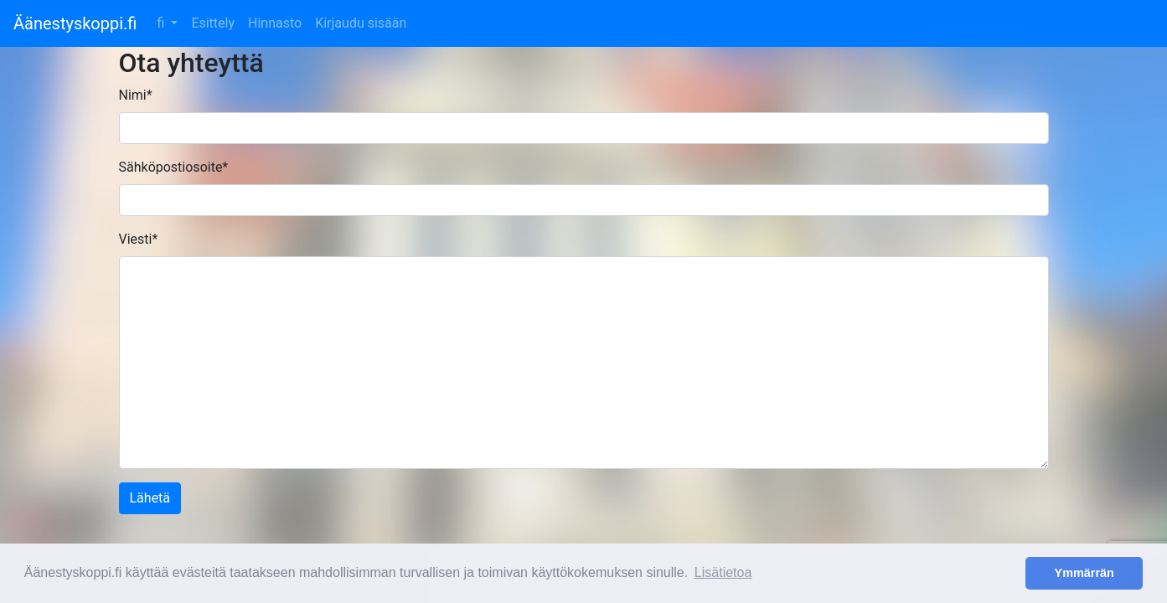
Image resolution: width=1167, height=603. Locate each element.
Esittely (213, 23)
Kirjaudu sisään (360, 23)
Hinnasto (275, 23)
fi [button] (162, 23)
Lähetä (150, 498)
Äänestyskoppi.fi (75, 23)
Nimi (135, 95)
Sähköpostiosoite (174, 167)
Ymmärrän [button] (1084, 573)
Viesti (138, 239)
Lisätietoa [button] (723, 572)
